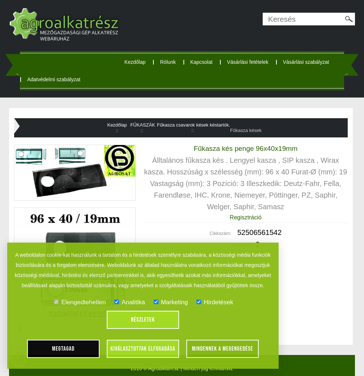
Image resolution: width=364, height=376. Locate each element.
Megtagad (63, 348)
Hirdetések (214, 302)
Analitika (129, 302)
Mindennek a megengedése (222, 348)
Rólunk (168, 62)
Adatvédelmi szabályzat (53, 79)
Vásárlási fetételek (247, 62)
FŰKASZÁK (142, 125)
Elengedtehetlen (80, 302)
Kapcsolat (201, 62)
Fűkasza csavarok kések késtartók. (193, 125)
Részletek (143, 319)
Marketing (171, 302)
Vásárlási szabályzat (306, 62)
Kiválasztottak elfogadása (142, 348)
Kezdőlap (134, 62)
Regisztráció (246, 217)
